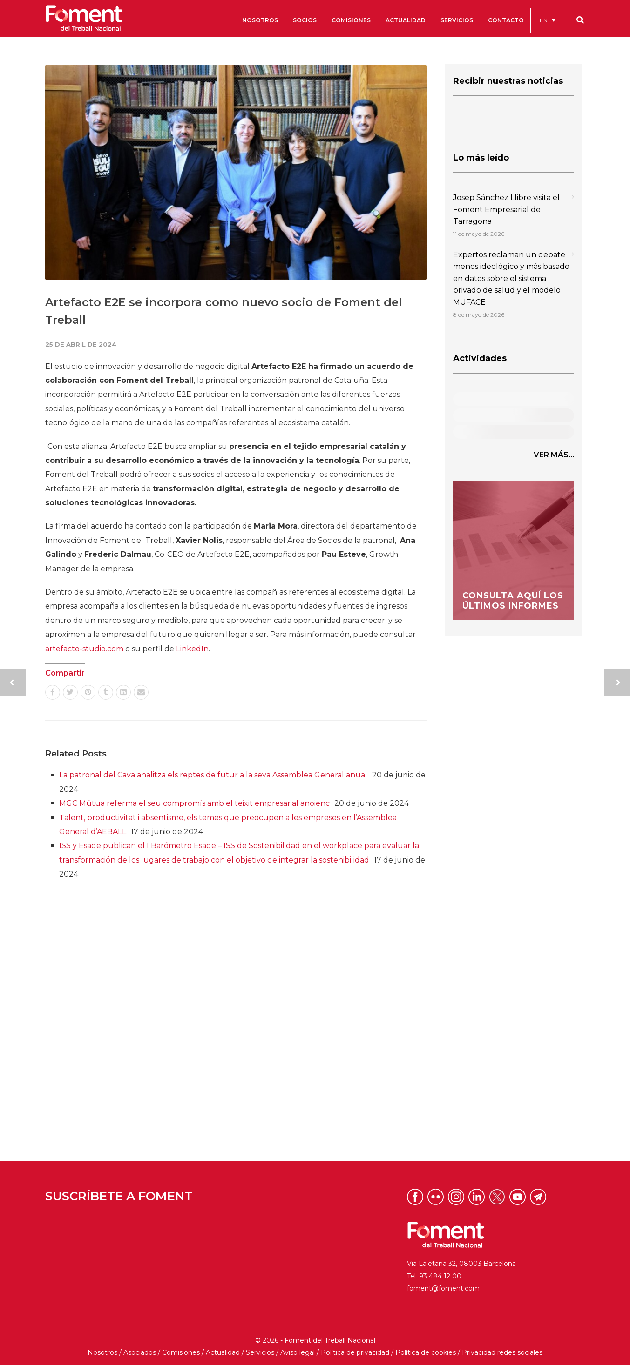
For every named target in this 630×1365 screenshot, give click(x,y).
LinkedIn (192, 648)
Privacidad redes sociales (502, 1352)
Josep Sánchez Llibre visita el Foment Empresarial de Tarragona (506, 209)
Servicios (260, 1352)
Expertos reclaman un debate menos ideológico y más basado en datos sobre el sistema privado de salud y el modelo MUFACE (511, 278)
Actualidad (223, 1352)
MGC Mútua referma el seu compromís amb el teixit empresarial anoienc (194, 803)
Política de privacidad (355, 1352)
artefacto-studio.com (84, 648)
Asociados (139, 1352)
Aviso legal (297, 1352)
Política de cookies (425, 1352)
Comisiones (181, 1352)
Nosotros (102, 1352)
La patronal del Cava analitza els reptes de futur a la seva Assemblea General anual (213, 774)
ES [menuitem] (543, 20)
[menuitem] (548, 20)
